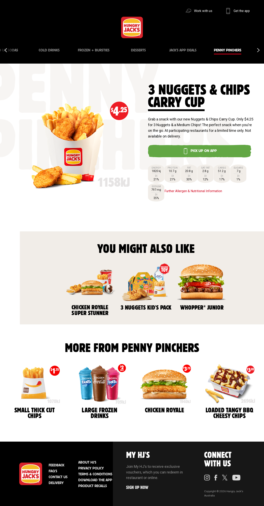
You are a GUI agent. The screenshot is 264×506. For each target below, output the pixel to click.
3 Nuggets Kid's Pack (145, 286)
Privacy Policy (91, 468)
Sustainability (199, 27)
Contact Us (58, 477)
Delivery (56, 483)
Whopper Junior (202, 286)
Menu (19, 27)
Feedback (56, 465)
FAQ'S (53, 471)
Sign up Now (137, 487)
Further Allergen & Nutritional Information (193, 191)
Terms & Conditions (95, 474)
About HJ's (87, 462)
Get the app (242, 11)
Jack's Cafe (78, 27)
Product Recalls (92, 486)
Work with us (203, 11)
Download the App (95, 480)
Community (159, 27)
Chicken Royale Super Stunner (90, 289)
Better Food (48, 27)
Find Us (107, 27)
